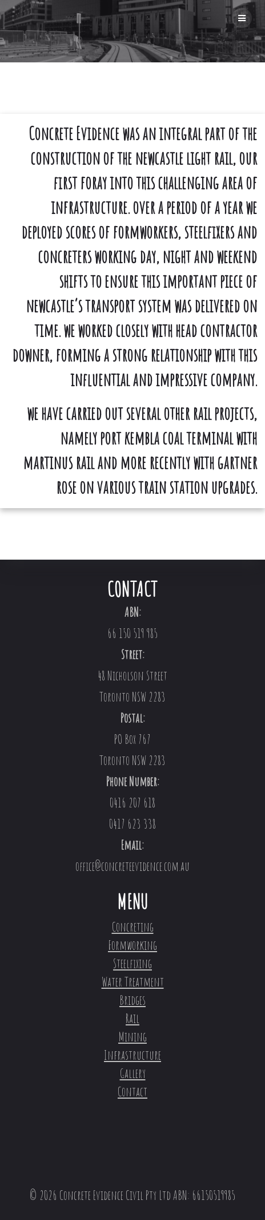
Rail (132, 1018)
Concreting (133, 926)
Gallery (133, 1073)
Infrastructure (132, 1055)
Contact (132, 1091)
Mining (132, 1036)
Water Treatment (133, 981)
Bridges (132, 1000)
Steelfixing (132, 963)
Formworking (132, 945)
